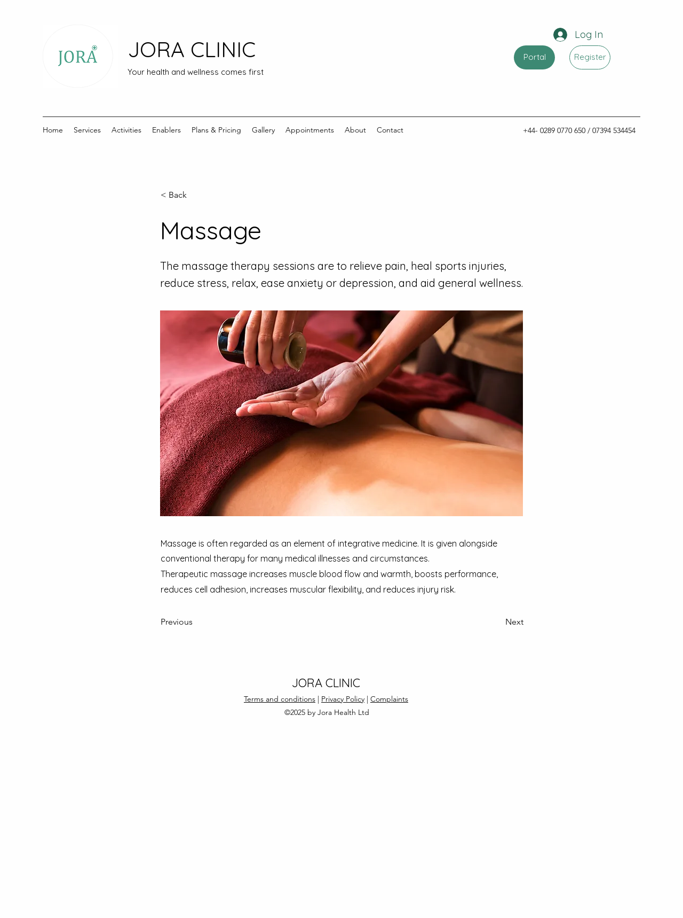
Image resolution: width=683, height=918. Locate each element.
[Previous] (196, 622)
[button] (196, 195)
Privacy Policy (342, 699)
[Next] (496, 622)
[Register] (589, 57)
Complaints (389, 699)
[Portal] (534, 57)
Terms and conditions (279, 699)
